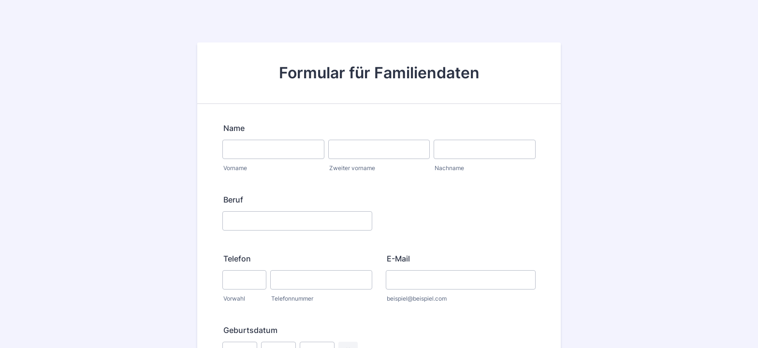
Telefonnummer (292, 298)
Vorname (235, 168)
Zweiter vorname (352, 168)
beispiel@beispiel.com (417, 298)
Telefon (237, 258)
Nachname (449, 168)
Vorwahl (234, 298)
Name (234, 128)
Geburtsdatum (250, 330)
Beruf (233, 199)
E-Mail (398, 258)
